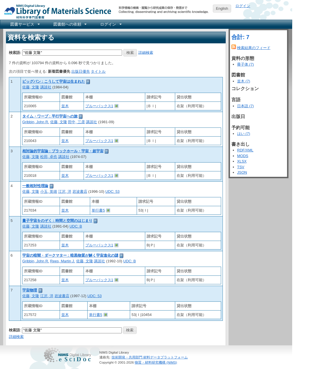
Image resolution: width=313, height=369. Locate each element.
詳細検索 (145, 52)
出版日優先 (80, 71)
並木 (65, 106)
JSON (242, 172)
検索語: (15, 52)
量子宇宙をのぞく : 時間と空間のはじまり (57, 220)
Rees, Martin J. (62, 261)
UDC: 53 (112, 191)
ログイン (242, 6)
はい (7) (243, 133)
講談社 (45, 87)
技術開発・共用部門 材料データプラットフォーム (150, 357)
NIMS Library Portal (56, 11)
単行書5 (98, 210)
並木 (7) (243, 81)
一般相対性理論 (35, 186)
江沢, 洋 (64, 191)
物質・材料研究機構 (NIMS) (156, 362)
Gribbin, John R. (35, 122)
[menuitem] (24, 24)
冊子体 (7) (245, 64)
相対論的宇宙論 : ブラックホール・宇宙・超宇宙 (63, 151)
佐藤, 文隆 (30, 87)
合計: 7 (240, 37)
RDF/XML (245, 150)
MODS (242, 156)
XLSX (242, 161)
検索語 (14, 330)
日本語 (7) (245, 106)
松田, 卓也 (48, 157)
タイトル (98, 71)
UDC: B (75, 226)
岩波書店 (79, 191)
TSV (240, 167)
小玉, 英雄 (48, 191)
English (222, 8)
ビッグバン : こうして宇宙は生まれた (53, 81)
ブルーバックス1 (99, 106)
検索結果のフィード (253, 48)
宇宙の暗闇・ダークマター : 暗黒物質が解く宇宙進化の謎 (70, 255)
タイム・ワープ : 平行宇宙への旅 (50, 116)
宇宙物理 (29, 290)
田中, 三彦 (76, 122)
